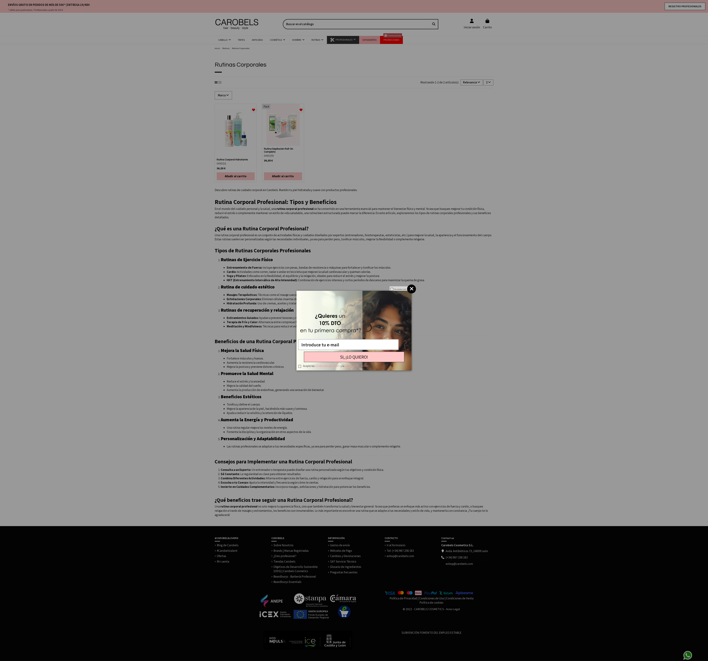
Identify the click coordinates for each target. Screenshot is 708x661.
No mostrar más (400, 289)
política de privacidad (356, 366)
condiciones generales (327, 366)
